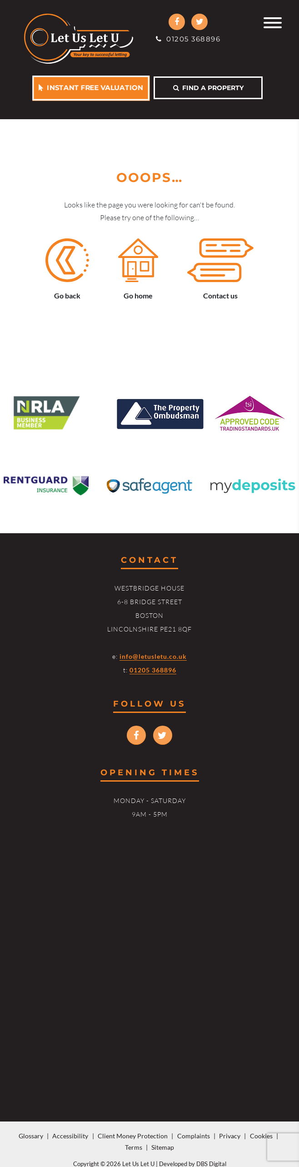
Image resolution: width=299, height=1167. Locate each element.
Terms (133, 1147)
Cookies (261, 1136)
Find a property (208, 88)
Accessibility (70, 1136)
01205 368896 (188, 39)
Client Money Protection (133, 1136)
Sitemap (162, 1147)
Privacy (229, 1136)
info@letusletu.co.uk (153, 656)
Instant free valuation (91, 87)
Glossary (31, 1136)
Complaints (193, 1136)
